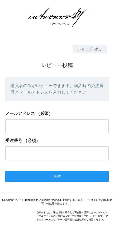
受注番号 (13, 140)
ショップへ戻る (90, 49)
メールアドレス (20, 113)
